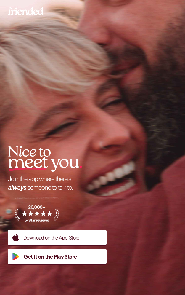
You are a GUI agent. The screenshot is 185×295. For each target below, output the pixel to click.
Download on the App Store (45, 237)
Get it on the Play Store (44, 256)
